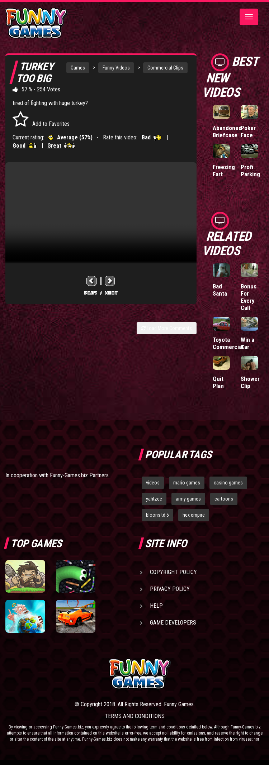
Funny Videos (116, 68)
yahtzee (154, 499)
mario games (186, 483)
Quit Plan (218, 382)
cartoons (223, 499)
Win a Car (247, 343)
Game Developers (173, 622)
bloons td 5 (157, 515)
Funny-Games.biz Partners (79, 475)
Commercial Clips (165, 68)
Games (78, 68)
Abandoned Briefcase (227, 131)
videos (153, 483)
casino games (228, 483)
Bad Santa (220, 290)
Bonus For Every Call (248, 297)
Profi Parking (250, 170)
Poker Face (248, 131)
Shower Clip (250, 382)
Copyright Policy (173, 572)
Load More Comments (166, 328)
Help (156, 605)
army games (188, 499)
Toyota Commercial (228, 343)
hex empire (194, 515)
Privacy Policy (170, 588)
